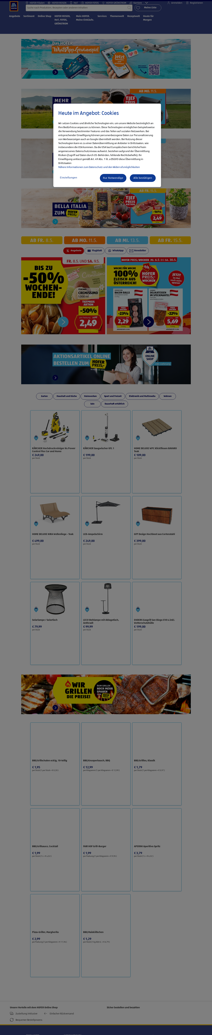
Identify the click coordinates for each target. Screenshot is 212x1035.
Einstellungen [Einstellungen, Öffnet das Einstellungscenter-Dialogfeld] (68, 177)
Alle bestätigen (142, 178)
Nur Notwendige (113, 178)
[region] (107, 145)
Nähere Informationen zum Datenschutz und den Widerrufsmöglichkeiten (99, 167)
